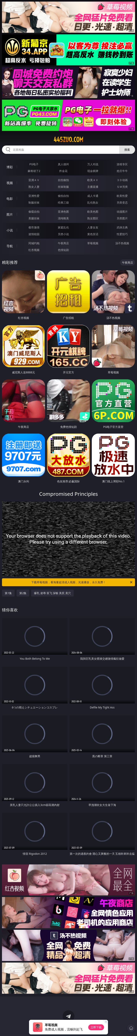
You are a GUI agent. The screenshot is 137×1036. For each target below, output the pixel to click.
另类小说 (63, 234)
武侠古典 (122, 227)
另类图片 (122, 218)
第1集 (8, 593)
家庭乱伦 (63, 227)
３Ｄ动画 (122, 180)
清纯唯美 (63, 218)
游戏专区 (122, 164)
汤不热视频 (122, 243)
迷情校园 (33, 234)
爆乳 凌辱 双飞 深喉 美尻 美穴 (52, 593)
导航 (10, 246)
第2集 (22, 593)
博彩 (10, 167)
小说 (10, 230)
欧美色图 (92, 211)
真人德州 (63, 164)
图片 (10, 214)
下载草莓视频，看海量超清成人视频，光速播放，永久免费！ (82, 582)
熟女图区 (92, 218)
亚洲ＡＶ (33, 180)
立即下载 (96, 1027)
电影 (10, 198)
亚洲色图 (63, 211)
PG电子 (33, 164)
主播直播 (92, 187)
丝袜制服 (63, 187)
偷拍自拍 (63, 196)
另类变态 (122, 202)
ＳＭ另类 (122, 187)
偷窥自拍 (33, 211)
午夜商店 (63, 243)
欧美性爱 (122, 196)
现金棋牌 (92, 171)
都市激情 (33, 227)
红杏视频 (33, 250)
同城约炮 (33, 243)
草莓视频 (92, 243)
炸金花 (63, 171)
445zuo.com (68, 140)
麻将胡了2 (34, 171)
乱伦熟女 (92, 202)
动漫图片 (122, 211)
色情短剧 (63, 250)
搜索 (127, 149)
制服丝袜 (33, 202)
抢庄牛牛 (122, 171)
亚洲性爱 (33, 196)
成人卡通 (92, 196)
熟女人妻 (33, 187)
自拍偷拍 (63, 180)
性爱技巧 (122, 234)
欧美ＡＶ (92, 180)
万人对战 (92, 164)
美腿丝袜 (33, 218)
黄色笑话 (92, 234)
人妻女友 (92, 227)
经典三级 (63, 202)
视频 (10, 183)
